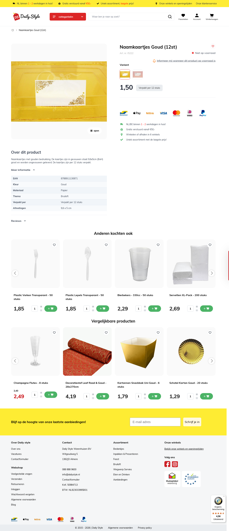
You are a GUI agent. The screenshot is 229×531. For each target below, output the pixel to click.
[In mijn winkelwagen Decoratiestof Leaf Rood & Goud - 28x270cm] (102, 396)
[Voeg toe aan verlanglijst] (213, 46)
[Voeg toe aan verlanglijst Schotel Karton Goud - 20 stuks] (210, 333)
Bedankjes (118, 448)
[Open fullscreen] (59, 91)
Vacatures (16, 454)
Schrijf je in (192, 422)
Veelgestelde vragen (21, 473)
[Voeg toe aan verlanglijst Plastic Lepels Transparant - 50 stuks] (106, 245)
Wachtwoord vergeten (22, 494)
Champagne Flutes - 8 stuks (31, 382)
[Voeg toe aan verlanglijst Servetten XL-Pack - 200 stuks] (210, 245)
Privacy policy (145, 527)
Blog (13, 504)
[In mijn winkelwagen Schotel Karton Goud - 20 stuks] (206, 396)
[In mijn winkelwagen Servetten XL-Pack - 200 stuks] (206, 308)
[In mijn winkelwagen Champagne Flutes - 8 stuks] (50, 394)
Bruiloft (117, 464)
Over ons (15, 448)
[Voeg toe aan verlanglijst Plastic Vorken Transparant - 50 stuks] (54, 245)
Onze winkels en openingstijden (175, 3)
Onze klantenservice (206, 3)
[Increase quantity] (41, 306)
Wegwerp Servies (122, 469)
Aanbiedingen (120, 479)
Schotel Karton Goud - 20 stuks (188, 382)
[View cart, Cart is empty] (212, 17)
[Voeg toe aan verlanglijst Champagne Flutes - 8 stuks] (54, 333)
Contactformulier (19, 459)
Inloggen (15, 489)
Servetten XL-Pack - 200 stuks (188, 295)
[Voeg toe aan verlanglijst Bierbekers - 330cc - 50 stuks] (158, 245)
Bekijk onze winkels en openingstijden (184, 448)
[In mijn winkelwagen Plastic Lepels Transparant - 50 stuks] (102, 308)
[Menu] (224, 497)
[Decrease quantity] (41, 310)
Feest (116, 459)
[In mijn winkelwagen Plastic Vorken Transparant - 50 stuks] (50, 308)
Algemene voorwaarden (23, 499)
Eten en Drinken (121, 474)
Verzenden (16, 479)
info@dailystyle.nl (71, 474)
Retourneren (17, 484)
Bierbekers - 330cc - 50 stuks (135, 295)
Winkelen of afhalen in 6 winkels (143, 134)
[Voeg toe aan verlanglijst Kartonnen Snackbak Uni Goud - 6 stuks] (158, 333)
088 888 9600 (69, 469)
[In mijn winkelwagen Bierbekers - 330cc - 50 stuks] (154, 308)
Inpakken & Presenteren (125, 454)
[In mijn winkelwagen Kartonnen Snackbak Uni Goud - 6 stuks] (154, 396)
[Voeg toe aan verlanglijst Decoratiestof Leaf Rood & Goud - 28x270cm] (106, 333)
